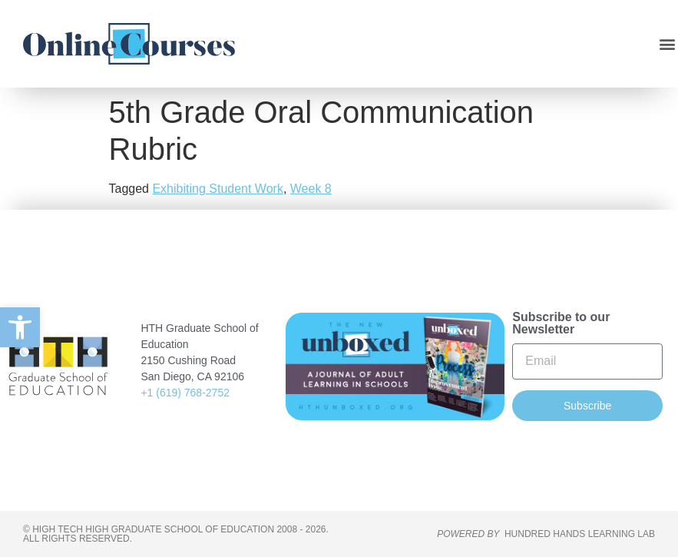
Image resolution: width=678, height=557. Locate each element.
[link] (20, 327)
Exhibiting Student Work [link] (217, 188)
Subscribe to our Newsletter (561, 323)
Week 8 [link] (311, 188)
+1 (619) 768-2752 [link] (185, 392)
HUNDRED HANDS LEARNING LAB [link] (579, 534)
